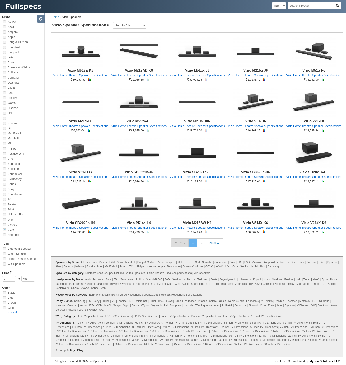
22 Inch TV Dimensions (95, 335)
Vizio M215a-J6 (255, 70)
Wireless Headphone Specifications (181, 294)
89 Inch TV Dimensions (224, 331)
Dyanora (13, 82)
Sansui (179, 301)
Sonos (12, 184)
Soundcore (15, 194)
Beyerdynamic (228, 279)
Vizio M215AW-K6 (197, 223)
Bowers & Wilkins (19, 67)
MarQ (316, 279)
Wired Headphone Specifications (139, 294)
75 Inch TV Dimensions (293, 327)
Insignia (188, 305)
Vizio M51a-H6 (313, 70)
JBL (10, 113)
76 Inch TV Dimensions (195, 331)
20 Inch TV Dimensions (69, 344)
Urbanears (245, 279)
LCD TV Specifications (118, 316)
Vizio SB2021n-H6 (313, 172)
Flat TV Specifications (236, 316)
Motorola (304, 301)
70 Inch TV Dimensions (90, 322)
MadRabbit (15, 133)
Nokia (333, 279)
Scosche (13, 168)
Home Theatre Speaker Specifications (169, 273)
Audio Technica (94, 279)
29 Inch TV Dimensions (302, 335)
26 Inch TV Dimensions (174, 339)
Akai (101, 309)
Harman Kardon (84, 283)
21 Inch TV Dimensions (272, 335)
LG (9, 128)
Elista (11, 87)
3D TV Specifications (146, 316)
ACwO (12, 21)
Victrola (12, 224)
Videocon (190, 301)
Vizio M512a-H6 (138, 121)
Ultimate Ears (16, 214)
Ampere (13, 32)
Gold (11, 307)
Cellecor (13, 72)
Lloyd (169, 301)
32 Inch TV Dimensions (208, 322)
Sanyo (117, 305)
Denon (191, 279)
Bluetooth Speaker (19, 248)
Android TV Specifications (266, 316)
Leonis (82, 309)
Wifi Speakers (16, 264)
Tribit (11, 209)
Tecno (306, 279)
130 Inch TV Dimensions (71, 331)
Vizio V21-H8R (80, 172)
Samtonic (323, 305)
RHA (144, 283)
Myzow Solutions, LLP (324, 361)
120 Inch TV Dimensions (323, 327)
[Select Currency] (279, 5)
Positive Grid (16, 153)
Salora (213, 301)
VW (313, 305)
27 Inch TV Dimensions (316, 331)
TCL (10, 199)
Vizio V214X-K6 (313, 223)
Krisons (12, 123)
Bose (11, 62)
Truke (153, 283)
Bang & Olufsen (18, 42)
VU (113, 301)
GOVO (12, 103)
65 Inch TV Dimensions (119, 322)
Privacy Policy (65, 350)
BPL (131, 301)
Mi (9, 143)
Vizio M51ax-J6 (197, 70)
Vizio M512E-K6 (80, 70)
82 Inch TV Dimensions (175, 327)
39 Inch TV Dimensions (233, 339)
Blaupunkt (14, 52)
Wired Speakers (18, 253)
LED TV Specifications (90, 316)
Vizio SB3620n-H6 (255, 172)
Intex (161, 301)
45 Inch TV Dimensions (187, 344)
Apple (11, 37)
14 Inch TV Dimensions (262, 339)
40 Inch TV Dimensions (178, 322)
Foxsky (12, 97)
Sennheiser (15, 174)
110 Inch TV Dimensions (217, 344)
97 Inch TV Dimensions (248, 344)
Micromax (141, 301)
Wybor (145, 305)
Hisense (13, 108)
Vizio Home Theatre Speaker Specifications (80, 75)
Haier (153, 301)
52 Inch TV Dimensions (234, 327)
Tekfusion (202, 279)
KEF (10, 118)
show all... (13, 312)
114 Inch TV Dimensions (285, 331)
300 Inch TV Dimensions (133, 331)
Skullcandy (15, 179)
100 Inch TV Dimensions (85, 327)
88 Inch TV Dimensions (128, 344)
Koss (267, 279)
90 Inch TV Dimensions (277, 344)
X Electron (303, 305)
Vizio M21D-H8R (197, 121)
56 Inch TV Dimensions (264, 327)
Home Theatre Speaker (23, 258)
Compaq (13, 77)
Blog (80, 350)
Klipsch (257, 279)
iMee (279, 305)
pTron (11, 158)
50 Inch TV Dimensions (292, 339)
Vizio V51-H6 (255, 121)
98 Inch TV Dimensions (205, 327)
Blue (10, 297)
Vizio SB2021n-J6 (197, 172)
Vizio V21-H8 (314, 121)
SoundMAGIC (154, 279)
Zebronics (14, 234)
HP (251, 283)
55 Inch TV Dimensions (242, 335)
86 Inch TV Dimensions (146, 327)
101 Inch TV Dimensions (254, 331)
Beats (214, 279)
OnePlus (277, 279)
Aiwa (11, 26)
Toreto (12, 204)
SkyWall (253, 305)
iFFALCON (95, 305)
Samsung (14, 163)
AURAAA (227, 305)
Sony (11, 189)
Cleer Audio (182, 283)
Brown (12, 302)
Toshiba (122, 301)
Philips (12, 148)
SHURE (168, 283)
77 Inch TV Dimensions (116, 327)
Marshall (13, 138)
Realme (288, 279)
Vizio (11, 229)
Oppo (325, 279)
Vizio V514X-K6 (255, 223)
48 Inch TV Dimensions (321, 339)
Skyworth (156, 305)
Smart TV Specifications (174, 316)
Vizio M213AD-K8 (139, 70)
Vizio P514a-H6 (139, 223)
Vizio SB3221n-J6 (139, 172)
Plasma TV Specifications (206, 316)
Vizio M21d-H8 (80, 121)
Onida (222, 301)
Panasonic (102, 283)
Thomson (291, 301)
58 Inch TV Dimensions (267, 322)
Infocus (202, 301)
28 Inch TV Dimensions (203, 339)
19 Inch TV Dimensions (85, 339)
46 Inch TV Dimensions (154, 335)
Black (11, 292)
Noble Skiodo (236, 301)
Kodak (83, 305)
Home (55, 17)
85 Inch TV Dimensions (296, 322)
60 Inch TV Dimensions (149, 322)
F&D (10, 92)
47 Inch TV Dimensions (213, 335)
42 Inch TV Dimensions (183, 335)
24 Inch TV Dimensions (124, 335)
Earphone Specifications (103, 294)
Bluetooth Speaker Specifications (104, 273)
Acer (217, 305)
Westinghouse (203, 305)
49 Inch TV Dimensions (99, 344)
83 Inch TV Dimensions (237, 322)
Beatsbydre (15, 47)
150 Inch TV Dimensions (164, 331)
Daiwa (135, 305)
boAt (11, 57)
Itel (166, 305)
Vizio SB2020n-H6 (80, 223)
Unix (10, 219)
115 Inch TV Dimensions (102, 331)
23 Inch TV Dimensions (144, 339)
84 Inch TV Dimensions (157, 344)
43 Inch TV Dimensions (114, 339)
